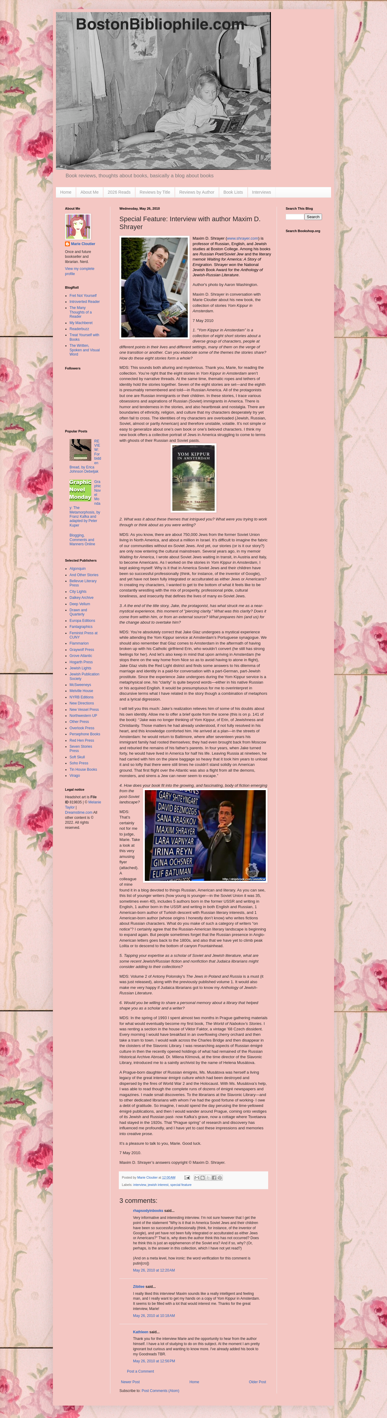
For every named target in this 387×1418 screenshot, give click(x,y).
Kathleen (140, 1332)
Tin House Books (83, 769)
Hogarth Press (81, 662)
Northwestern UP (83, 716)
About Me (89, 192)
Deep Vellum (80, 604)
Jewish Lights (80, 668)
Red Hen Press (82, 740)
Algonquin (78, 568)
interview (139, 1185)
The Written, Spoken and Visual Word (85, 349)
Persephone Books (85, 734)
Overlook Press (82, 728)
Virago (75, 775)
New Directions (82, 703)
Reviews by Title (155, 192)
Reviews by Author (196, 192)
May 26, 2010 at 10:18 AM (154, 1316)
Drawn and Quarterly (78, 612)
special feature (180, 1185)
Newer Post (130, 1382)
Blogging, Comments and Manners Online (82, 539)
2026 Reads (119, 192)
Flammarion (79, 643)
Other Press (79, 722)
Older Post (257, 1382)
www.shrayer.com (242, 238)
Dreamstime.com (79, 812)
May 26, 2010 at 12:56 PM (154, 1361)
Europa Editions (82, 621)
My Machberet (81, 323)
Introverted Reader (85, 302)
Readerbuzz (79, 329)
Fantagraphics (81, 627)
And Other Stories (84, 575)
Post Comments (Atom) (160, 1391)
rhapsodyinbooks (148, 1211)
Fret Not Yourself (83, 296)
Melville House (81, 691)
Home (65, 192)
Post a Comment (140, 1371)
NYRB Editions (81, 697)
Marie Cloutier (83, 244)
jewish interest (158, 1185)
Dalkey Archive (81, 598)
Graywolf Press (82, 650)
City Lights (78, 591)
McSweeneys (80, 685)
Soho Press (79, 763)
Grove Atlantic (81, 656)
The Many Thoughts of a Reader (81, 312)
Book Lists (233, 192)
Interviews (261, 192)
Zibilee (139, 1287)
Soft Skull (77, 757)
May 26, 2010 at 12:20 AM (154, 1270)
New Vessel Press (84, 709)
